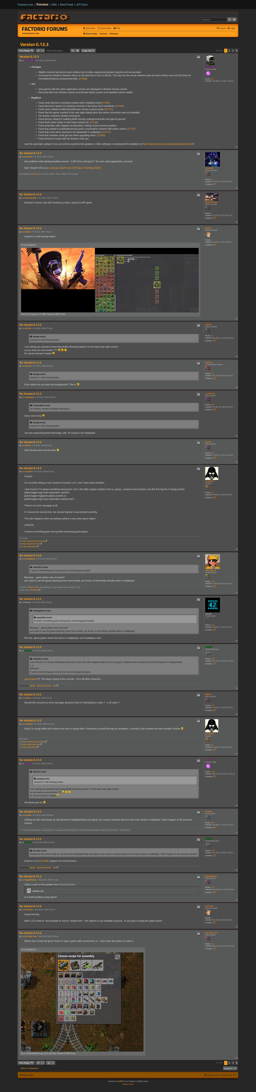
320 (212, 944)
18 (212, 336)
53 (212, 373)
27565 (105, 102)
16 (212, 179)
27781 (120, 106)
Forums (42, 4)
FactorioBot (210, 67)
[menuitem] (104, 28)
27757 (108, 109)
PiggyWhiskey (211, 876)
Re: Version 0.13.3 (30, 153)
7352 (213, 581)
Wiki (54, 4)
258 (212, 887)
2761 (213, 659)
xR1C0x (208, 325)
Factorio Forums (45, 29)
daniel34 (208, 647)
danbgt (208, 228)
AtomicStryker (211, 202)
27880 (44, 861)
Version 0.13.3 (34, 44)
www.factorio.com (30, 33)
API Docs (82, 4)
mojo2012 (209, 481)
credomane (210, 393)
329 (212, 405)
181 (212, 823)
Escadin (208, 811)
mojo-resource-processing (33, 541)
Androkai (209, 168)
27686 (83, 78)
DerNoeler (209, 906)
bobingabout (210, 570)
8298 (213, 772)
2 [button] (229, 50)
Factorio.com (25, 4)
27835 (101, 135)
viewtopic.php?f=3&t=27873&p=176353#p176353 (75, 168)
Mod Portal (66, 4)
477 (212, 79)
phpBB (119, 1081)
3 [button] (233, 50)
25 (212, 492)
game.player (30, 679)
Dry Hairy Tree (211, 933)
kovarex (208, 760)
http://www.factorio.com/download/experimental (167, 144)
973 (212, 453)
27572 (106, 132)
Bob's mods (34, 587)
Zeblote (208, 442)
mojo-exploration (29, 546)
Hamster (208, 362)
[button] (236, 51)
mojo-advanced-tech (31, 544)
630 (212, 625)
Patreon (34, 590)
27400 (94, 122)
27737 (131, 129)
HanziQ (208, 614)
